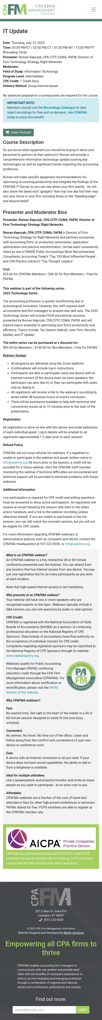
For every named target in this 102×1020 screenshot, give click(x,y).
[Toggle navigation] (93, 10)
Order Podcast (18, 132)
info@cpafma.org (15, 462)
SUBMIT (83, 1009)
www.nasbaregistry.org (22, 656)
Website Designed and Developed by (51, 933)
